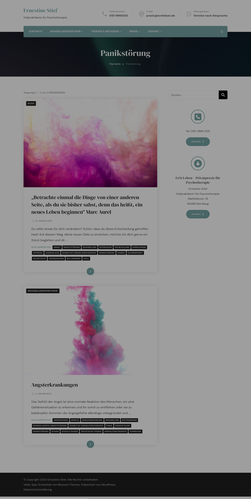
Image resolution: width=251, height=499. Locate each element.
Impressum (140, 300)
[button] (125, 283)
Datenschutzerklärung (125, 246)
